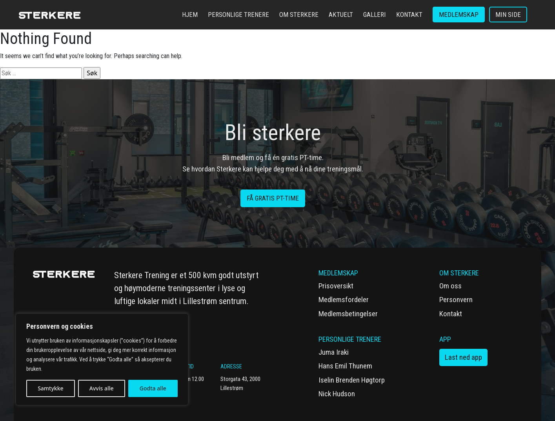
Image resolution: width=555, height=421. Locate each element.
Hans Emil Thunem (345, 365)
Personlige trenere (238, 14)
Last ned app (463, 357)
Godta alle (153, 388)
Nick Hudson (336, 393)
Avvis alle (101, 388)
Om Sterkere (298, 14)
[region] (102, 359)
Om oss (450, 285)
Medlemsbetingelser (348, 313)
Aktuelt (341, 14)
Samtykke (50, 388)
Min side (508, 14)
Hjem (190, 14)
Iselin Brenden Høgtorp (351, 380)
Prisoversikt (335, 285)
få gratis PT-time (273, 198)
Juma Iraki (333, 352)
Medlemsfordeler (343, 299)
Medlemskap (459, 14)
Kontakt (409, 14)
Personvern (456, 299)
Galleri (374, 14)
